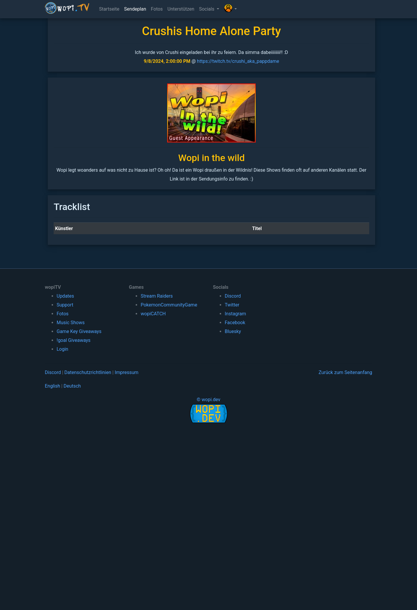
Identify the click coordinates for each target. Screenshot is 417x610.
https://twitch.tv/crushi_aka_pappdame (238, 61)
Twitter (232, 305)
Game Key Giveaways (79, 331)
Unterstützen (181, 9)
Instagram (235, 314)
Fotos (157, 9)
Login (62, 349)
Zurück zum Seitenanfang (345, 372)
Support (65, 305)
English (52, 386)
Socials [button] (207, 9)
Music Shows (71, 322)
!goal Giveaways (74, 340)
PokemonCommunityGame (169, 305)
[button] (230, 9)
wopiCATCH (153, 314)
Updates (65, 296)
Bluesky (233, 331)
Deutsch (72, 386)
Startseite (109, 9)
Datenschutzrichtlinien (87, 372)
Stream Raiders (157, 296)
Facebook (235, 322)
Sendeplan (135, 9)
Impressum (127, 372)
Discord (233, 296)
